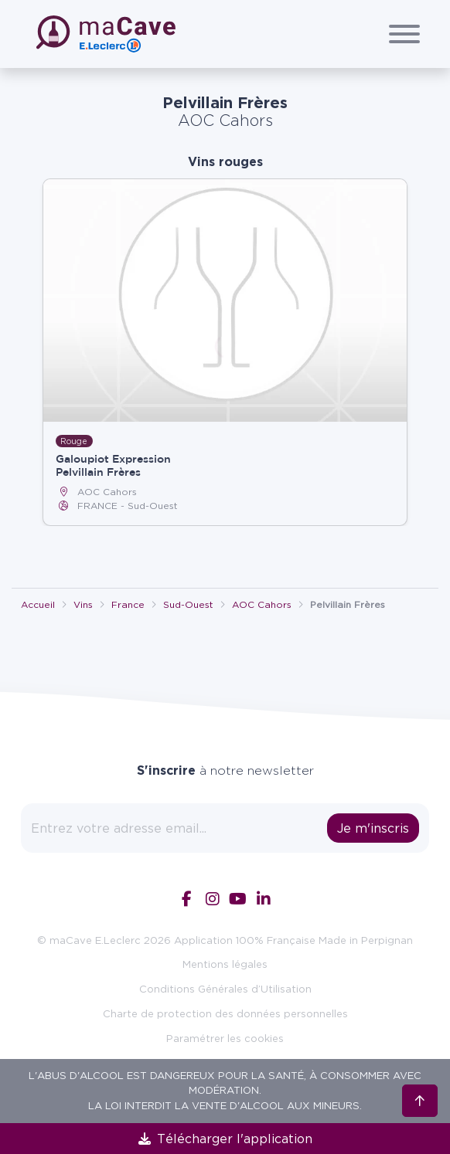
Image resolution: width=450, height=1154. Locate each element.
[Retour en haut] (420, 1100)
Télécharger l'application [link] (225, 1139)
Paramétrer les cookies (225, 1038)
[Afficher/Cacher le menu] (404, 34)
